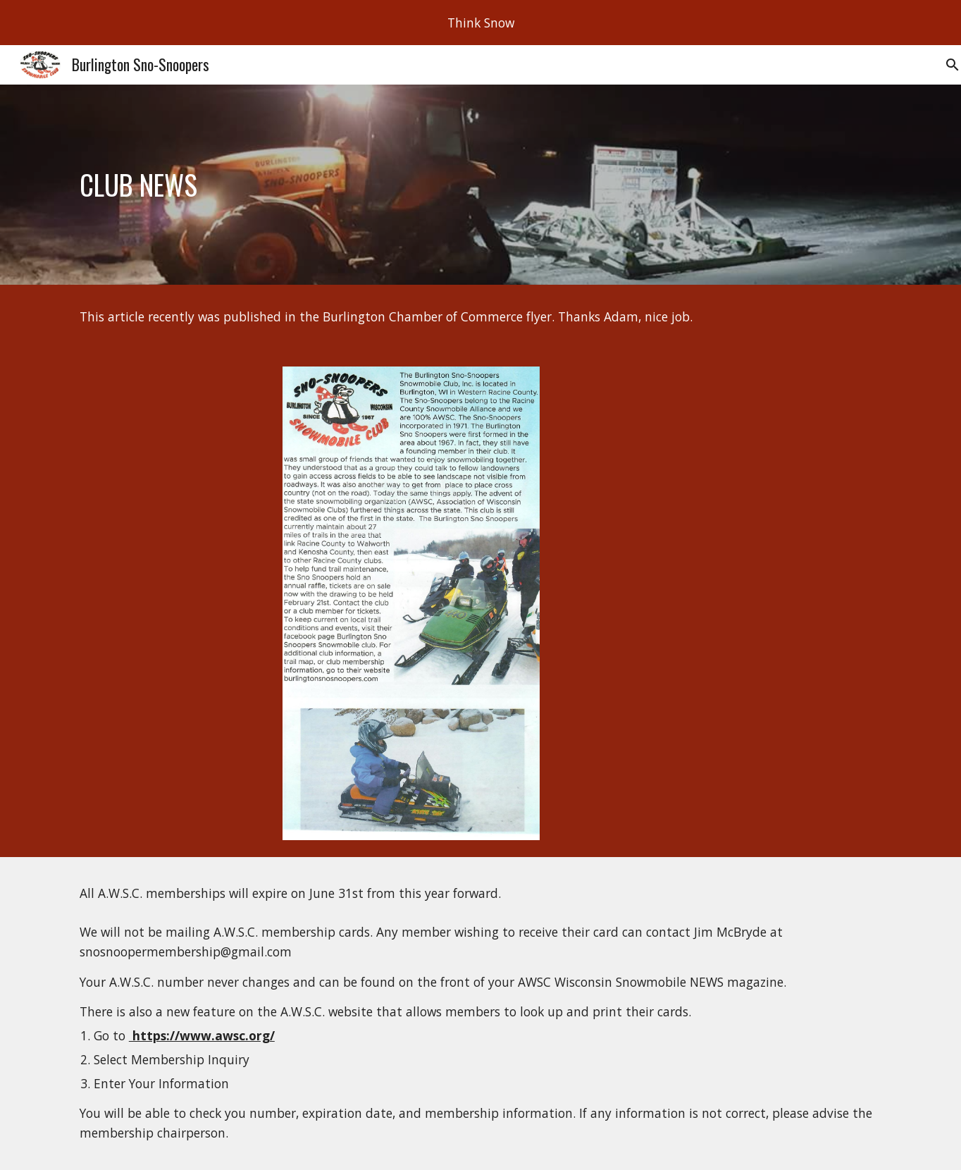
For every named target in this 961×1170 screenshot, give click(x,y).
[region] (480, 22)
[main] (480, 185)
